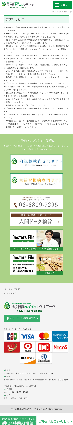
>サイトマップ (10, 293)
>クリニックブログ (12, 289)
